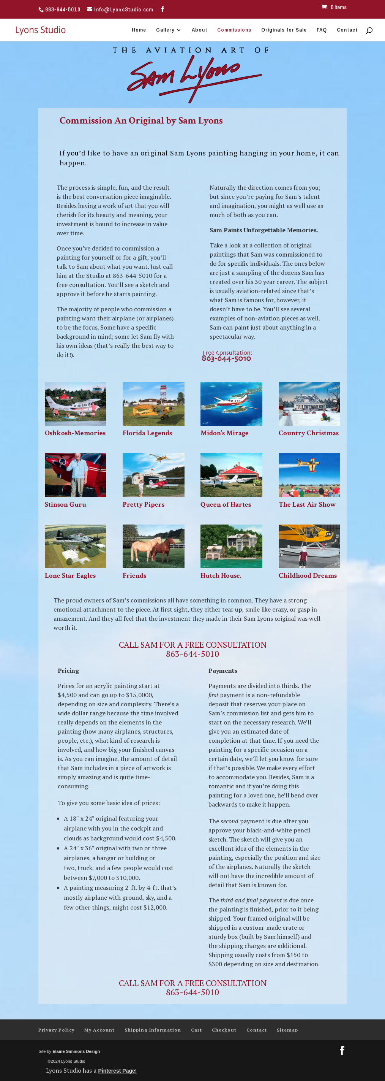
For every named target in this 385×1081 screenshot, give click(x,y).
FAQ (322, 30)
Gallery (165, 30)
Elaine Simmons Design (76, 1051)
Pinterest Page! (117, 1071)
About (199, 30)
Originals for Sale (284, 30)
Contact (347, 30)
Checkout (224, 1030)
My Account (99, 1030)
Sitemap (287, 1030)
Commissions (234, 30)
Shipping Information (153, 1030)
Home (139, 30)
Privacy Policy (56, 1030)
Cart (196, 1030)
